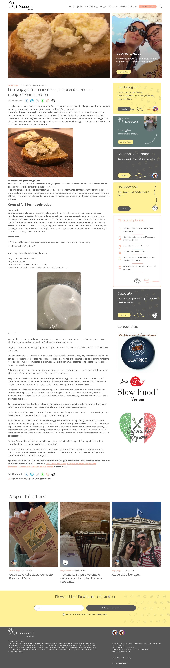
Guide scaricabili (147, 7)
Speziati (80, 7)
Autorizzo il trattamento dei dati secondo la (85, 614)
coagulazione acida (17, 479)
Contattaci (132, 7)
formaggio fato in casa (43, 479)
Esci (91, 7)
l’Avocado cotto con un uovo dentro (35, 466)
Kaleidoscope (123, 663)
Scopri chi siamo (124, 72)
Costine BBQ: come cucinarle (135, 252)
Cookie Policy (127, 658)
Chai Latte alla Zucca (56, 463)
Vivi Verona (112, 7)
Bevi (86, 7)
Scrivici (124, 209)
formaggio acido (29, 479)
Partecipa (124, 109)
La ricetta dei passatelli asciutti (136, 246)
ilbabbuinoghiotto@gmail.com (121, 651)
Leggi (96, 7)
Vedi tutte (124, 315)
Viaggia (103, 7)
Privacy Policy (102, 614)
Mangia (72, 7)
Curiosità (122, 7)
